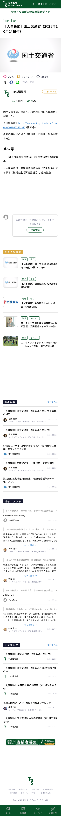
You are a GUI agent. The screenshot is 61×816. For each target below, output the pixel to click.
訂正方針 (36, 789)
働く (15, 20)
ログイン (53, 4)
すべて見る (52, 401)
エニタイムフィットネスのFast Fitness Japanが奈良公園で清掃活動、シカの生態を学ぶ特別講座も (39, 346)
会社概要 (11, 789)
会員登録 (35, 229)
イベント (34, 318)
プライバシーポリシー (29, 793)
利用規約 (13, 793)
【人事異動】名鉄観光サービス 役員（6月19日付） (38, 305)
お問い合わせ (46, 793)
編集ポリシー (24, 789)
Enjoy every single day (14, 515)
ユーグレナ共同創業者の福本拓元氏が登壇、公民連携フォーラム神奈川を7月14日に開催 (39, 326)
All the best (8, 595)
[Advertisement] (30, 196)
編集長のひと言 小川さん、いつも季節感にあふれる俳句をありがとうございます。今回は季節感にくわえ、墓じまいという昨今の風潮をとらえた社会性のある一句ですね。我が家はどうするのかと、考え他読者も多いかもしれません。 (29, 571)
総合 (7, 20)
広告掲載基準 (48, 789)
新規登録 (42, 4)
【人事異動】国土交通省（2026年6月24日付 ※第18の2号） (39, 265)
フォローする (50, 91)
